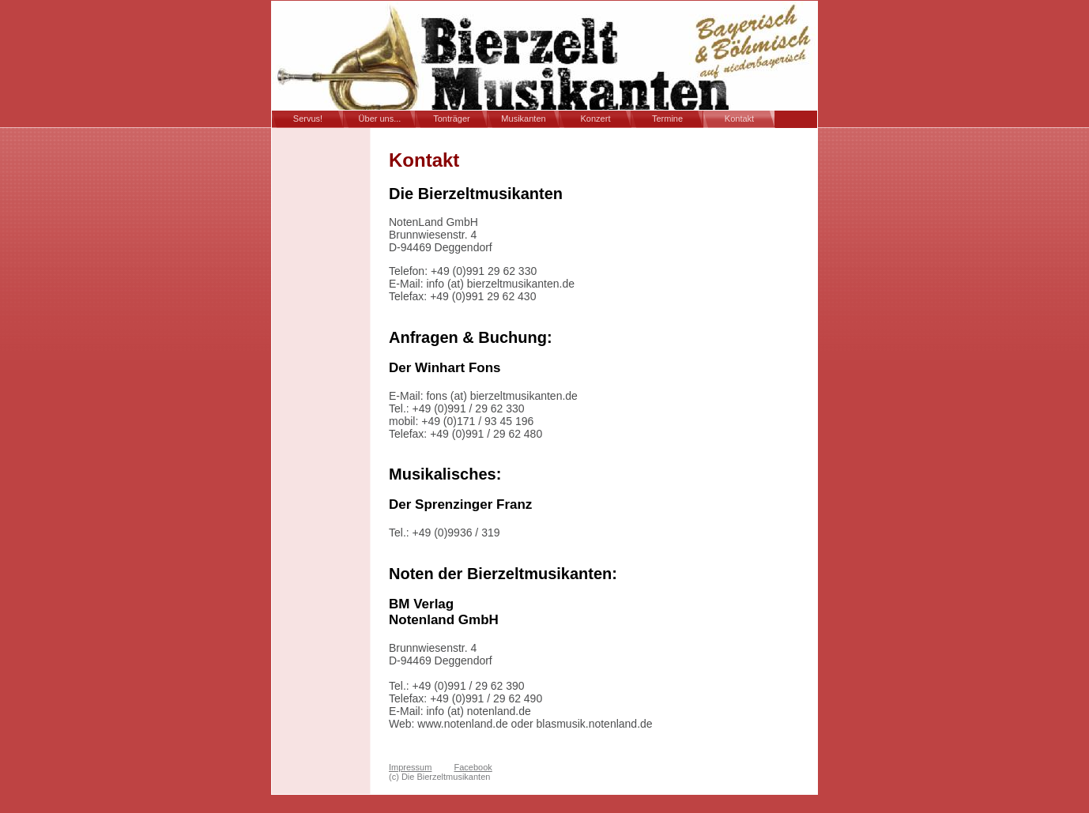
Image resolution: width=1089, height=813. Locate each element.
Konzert (596, 118)
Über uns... (380, 118)
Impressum (410, 767)
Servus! (307, 118)
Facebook (473, 767)
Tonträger (451, 118)
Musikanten (523, 118)
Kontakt (739, 118)
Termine (667, 118)
